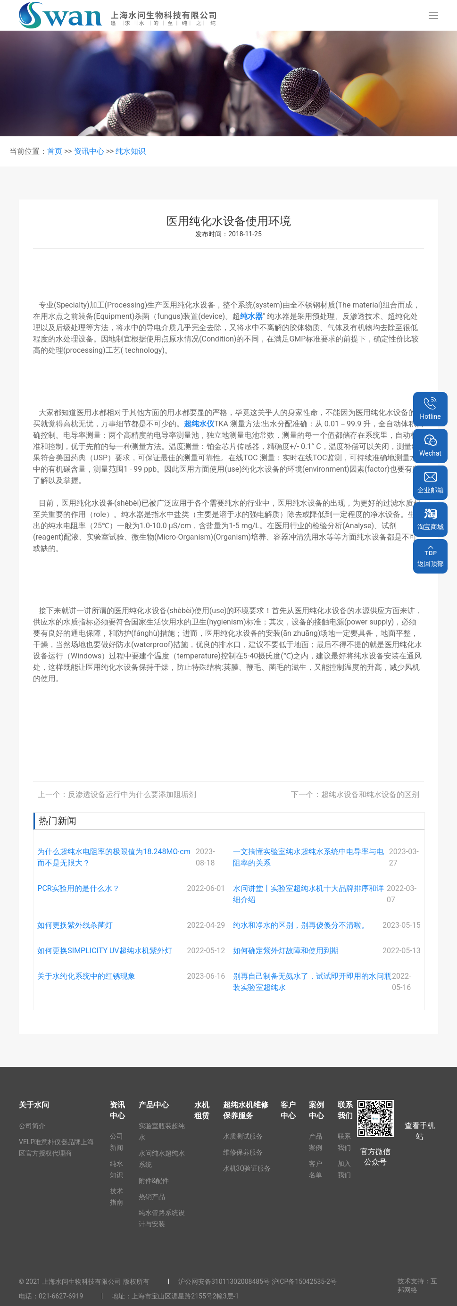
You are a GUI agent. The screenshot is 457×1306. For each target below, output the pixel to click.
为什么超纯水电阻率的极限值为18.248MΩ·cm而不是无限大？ (113, 857)
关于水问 (34, 1104)
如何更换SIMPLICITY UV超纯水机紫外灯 (104, 950)
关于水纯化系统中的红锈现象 (86, 976)
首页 (54, 151)
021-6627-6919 (61, 1296)
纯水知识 (131, 151)
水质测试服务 (243, 1136)
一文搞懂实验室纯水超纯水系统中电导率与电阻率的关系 (308, 857)
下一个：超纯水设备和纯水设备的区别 (355, 794)
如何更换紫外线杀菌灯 (75, 925)
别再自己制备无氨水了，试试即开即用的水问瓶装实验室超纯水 (312, 982)
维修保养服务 (243, 1152)
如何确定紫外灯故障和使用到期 (286, 950)
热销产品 (152, 1196)
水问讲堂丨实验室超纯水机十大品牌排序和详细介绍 (308, 894)
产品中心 (154, 1104)
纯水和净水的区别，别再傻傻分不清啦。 (301, 925)
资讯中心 (89, 151)
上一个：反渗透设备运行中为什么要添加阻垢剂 (117, 794)
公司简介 (32, 1126)
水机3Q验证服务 (247, 1168)
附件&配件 (154, 1180)
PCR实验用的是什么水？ (78, 888)
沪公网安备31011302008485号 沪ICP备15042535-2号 (257, 1281)
